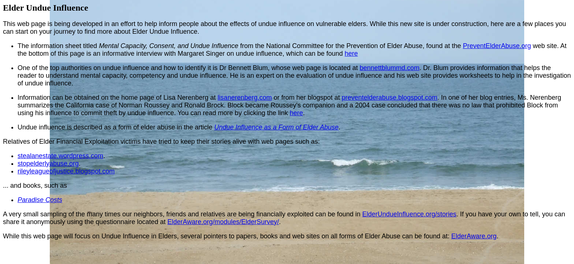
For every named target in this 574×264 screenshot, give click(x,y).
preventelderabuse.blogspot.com (389, 97)
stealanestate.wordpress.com (60, 156)
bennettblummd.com (390, 68)
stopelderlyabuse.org (48, 163)
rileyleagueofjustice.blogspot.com (66, 171)
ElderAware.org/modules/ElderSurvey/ (223, 221)
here (351, 53)
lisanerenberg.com (244, 97)
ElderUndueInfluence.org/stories (409, 214)
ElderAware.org (474, 236)
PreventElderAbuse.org (497, 46)
